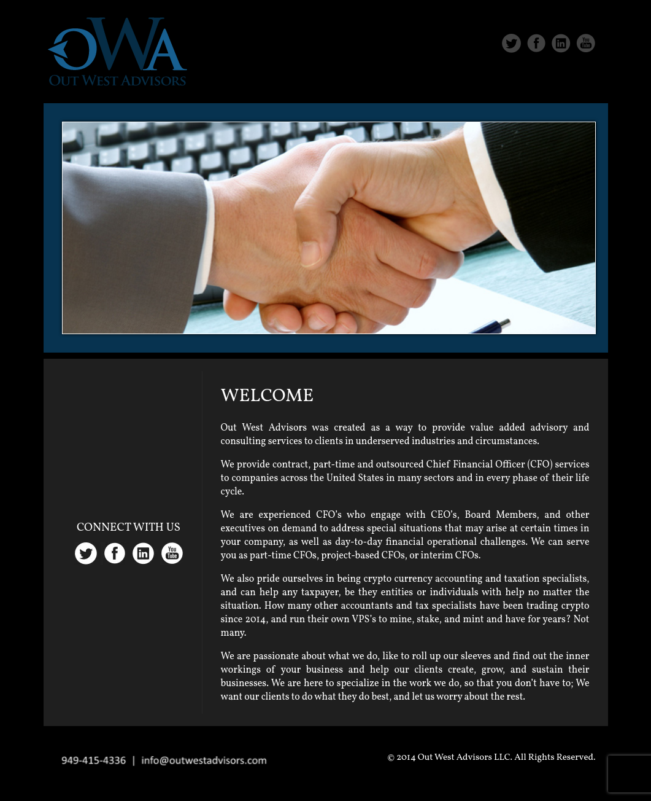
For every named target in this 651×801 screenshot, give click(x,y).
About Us (419, 81)
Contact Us (566, 81)
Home (357, 81)
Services (490, 81)
